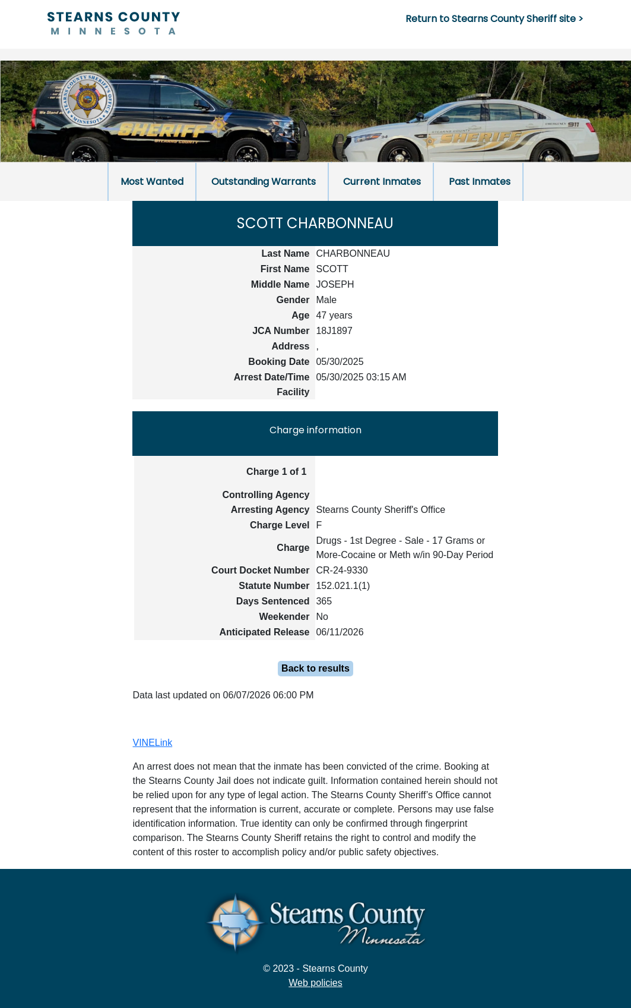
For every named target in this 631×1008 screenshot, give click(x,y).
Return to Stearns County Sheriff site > (494, 19)
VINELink (152, 743)
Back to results (315, 668)
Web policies (315, 983)
